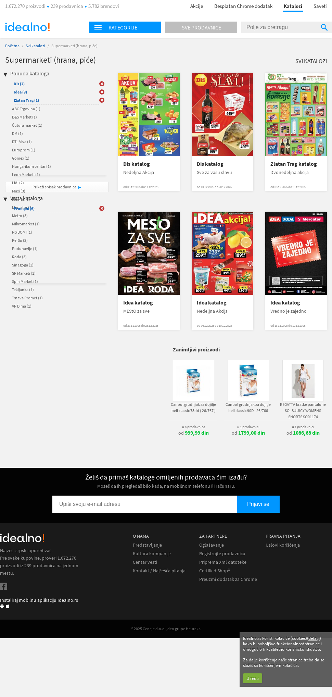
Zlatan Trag (26, 100)
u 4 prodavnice (193, 426)
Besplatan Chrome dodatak (243, 6)
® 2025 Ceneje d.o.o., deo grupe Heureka (166, 628)
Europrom (23, 149)
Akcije (196, 6)
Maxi (18, 191)
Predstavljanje (147, 545)
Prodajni (24, 208)
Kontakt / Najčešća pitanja (159, 571)
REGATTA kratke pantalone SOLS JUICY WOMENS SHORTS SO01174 (303, 410)
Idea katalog (138, 302)
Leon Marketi (26, 174)
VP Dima (21, 306)
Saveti (320, 6)
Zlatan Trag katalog (293, 164)
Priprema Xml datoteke (222, 562)
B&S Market (24, 117)
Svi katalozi (35, 45)
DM (17, 133)
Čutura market (27, 125)
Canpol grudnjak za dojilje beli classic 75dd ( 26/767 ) (193, 407)
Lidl (18, 182)
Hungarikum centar (31, 166)
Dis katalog (136, 164)
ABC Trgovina (26, 108)
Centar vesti (145, 562)
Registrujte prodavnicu (222, 554)
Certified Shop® (214, 571)
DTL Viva (22, 141)
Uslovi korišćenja (283, 545)
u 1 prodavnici (248, 426)
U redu (252, 678)
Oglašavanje (211, 545)
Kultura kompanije (152, 554)
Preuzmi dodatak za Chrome (228, 579)
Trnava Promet (27, 297)
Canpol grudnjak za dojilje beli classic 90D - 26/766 (248, 407)
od (193, 433)
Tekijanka (23, 289)
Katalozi (293, 6)
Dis (19, 83)
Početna (12, 45)
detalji (314, 638)
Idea (20, 92)
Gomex (20, 158)
